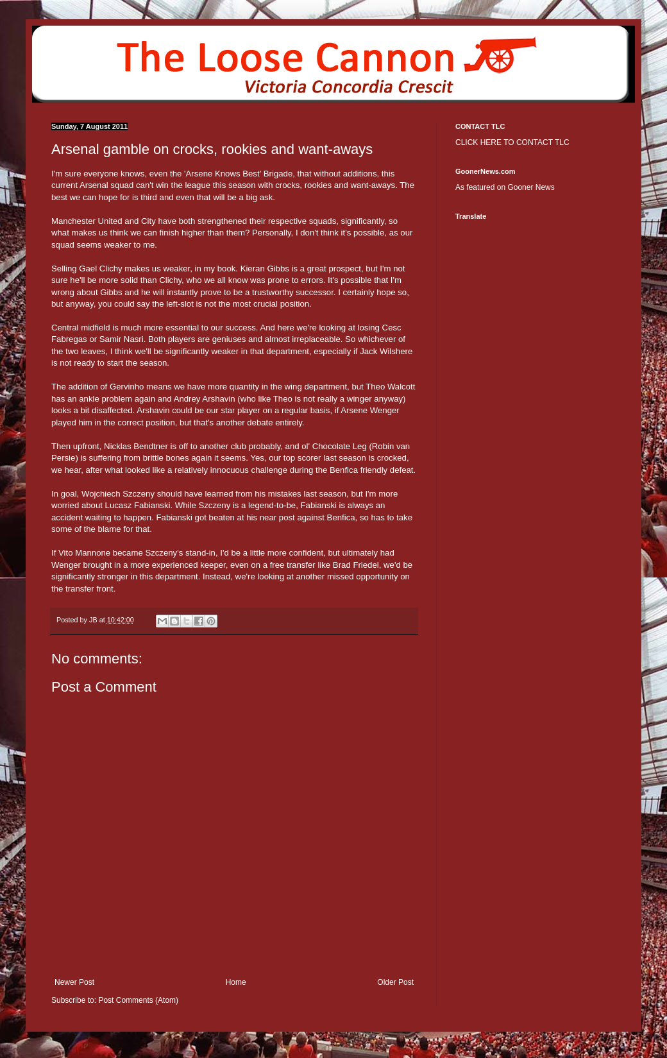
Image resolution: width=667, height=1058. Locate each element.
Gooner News (530, 187)
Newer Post (74, 982)
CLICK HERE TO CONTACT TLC (512, 142)
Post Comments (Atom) (138, 1000)
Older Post (395, 982)
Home (236, 982)
